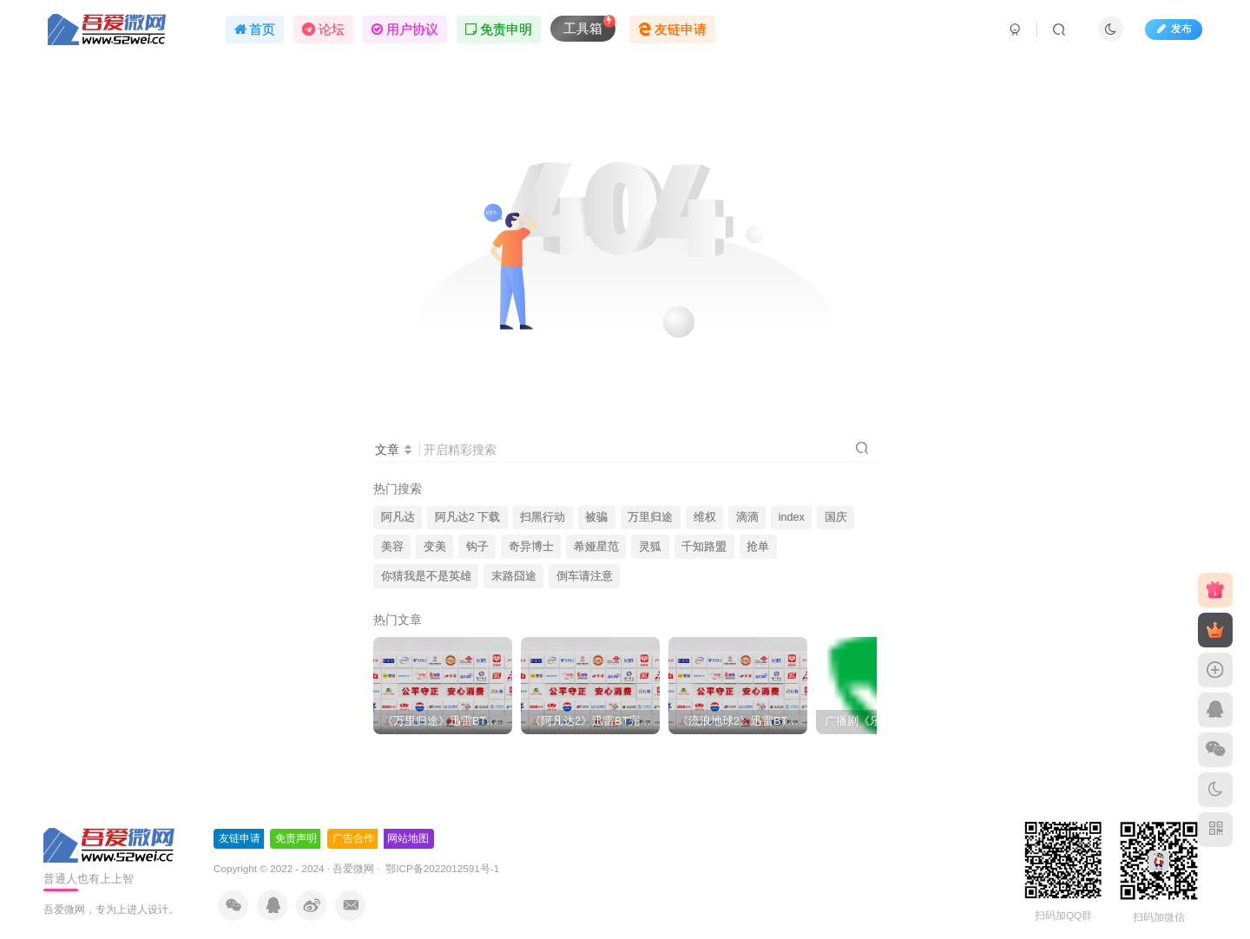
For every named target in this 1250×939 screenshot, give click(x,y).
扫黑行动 (542, 517)
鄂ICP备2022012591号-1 (441, 868)
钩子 (477, 547)
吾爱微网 (353, 868)
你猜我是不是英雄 (426, 576)
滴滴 (747, 517)
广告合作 (353, 838)
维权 (705, 517)
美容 (392, 547)
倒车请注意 (584, 576)
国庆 (836, 517)
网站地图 (408, 838)
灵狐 (650, 547)
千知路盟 (704, 547)
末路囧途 (513, 576)
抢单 (758, 547)
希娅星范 (596, 547)
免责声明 (296, 838)
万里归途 (650, 517)
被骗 (596, 517)
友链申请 (239, 838)
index (792, 517)
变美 (435, 547)
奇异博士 (531, 547)
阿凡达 (398, 517)
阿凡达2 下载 (468, 517)
